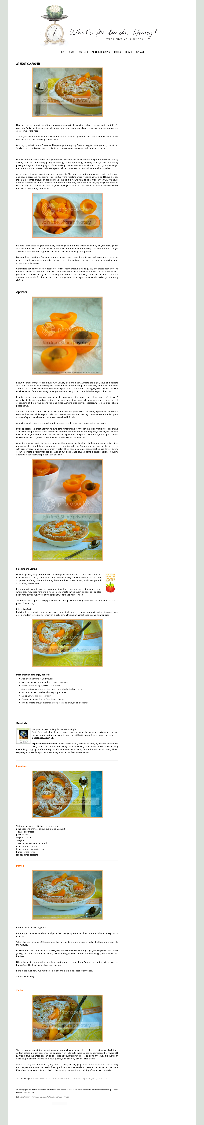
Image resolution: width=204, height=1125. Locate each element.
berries (28, 139)
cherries (64, 136)
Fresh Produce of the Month (97, 1064)
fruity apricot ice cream (40, 695)
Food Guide (57, 1096)
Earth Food (37, 731)
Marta (19, 1064)
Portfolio (83, 52)
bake (48, 1078)
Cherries (114, 274)
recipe (72, 1078)
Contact (139, 52)
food (66, 1078)
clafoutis (55, 1078)
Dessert (26, 1096)
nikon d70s (102, 1078)
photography (91, 1078)
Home (62, 52)
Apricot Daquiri (46, 698)
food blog (80, 1078)
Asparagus (21, 136)
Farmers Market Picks (41, 1096)
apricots (34, 1078)
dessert (42, 1078)
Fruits (66, 1096)
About (72, 52)
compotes (58, 702)
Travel (128, 52)
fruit (61, 1078)
